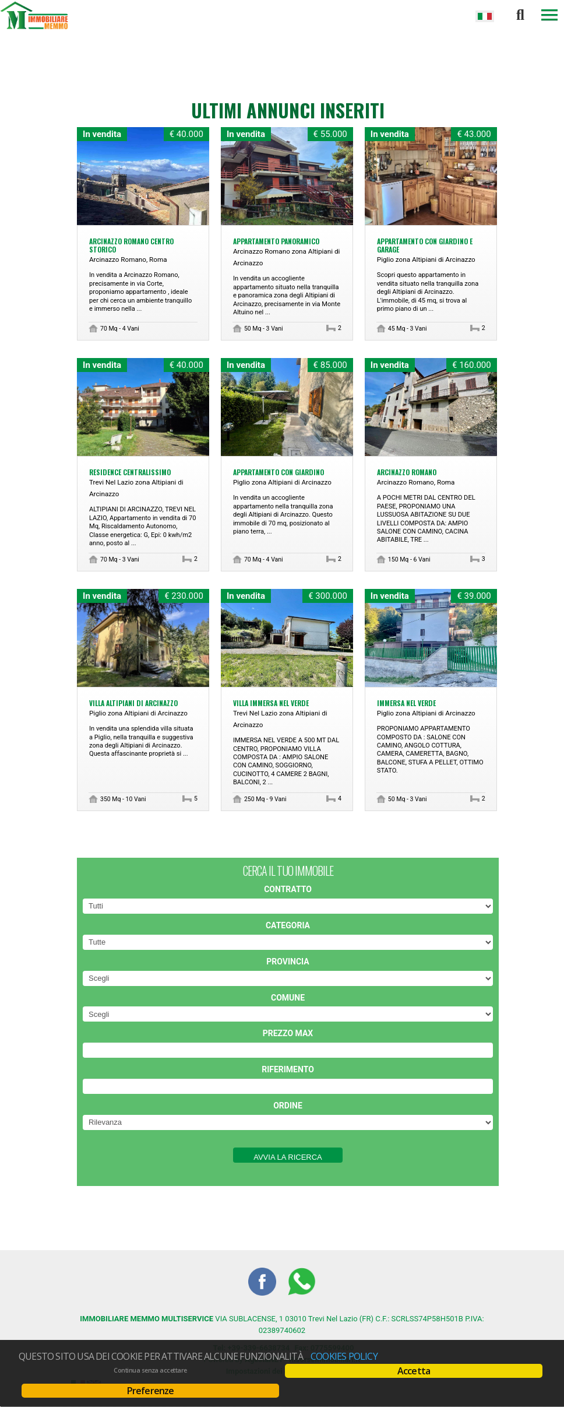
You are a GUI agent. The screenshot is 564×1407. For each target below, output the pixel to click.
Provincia (287, 961)
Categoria (288, 925)
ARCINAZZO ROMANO (406, 472)
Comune (288, 997)
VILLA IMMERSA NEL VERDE (271, 703)
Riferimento (288, 1069)
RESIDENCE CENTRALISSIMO (130, 472)
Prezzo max (288, 1033)
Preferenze (150, 1390)
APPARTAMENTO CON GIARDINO (278, 472)
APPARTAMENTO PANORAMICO (276, 241)
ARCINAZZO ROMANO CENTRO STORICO (131, 245)
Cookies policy (344, 1356)
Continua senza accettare (150, 1370)
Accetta (413, 1370)
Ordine (287, 1105)
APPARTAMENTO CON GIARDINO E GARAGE (425, 245)
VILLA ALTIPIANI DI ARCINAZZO (133, 703)
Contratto (288, 889)
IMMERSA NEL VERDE (406, 703)
